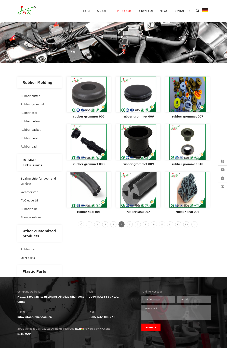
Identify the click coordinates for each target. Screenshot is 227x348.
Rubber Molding (37, 82)
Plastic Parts (34, 271)
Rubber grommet (32, 104)
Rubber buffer (30, 95)
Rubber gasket (31, 129)
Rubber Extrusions (32, 162)
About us (104, 10)
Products (124, 10)
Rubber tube (29, 208)
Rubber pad (29, 146)
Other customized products (39, 233)
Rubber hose (29, 138)
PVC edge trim (31, 200)
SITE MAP (24, 333)
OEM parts (28, 257)
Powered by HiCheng (97, 328)
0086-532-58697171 (104, 296)
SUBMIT (151, 327)
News (164, 10)
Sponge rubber (31, 217)
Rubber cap (28, 249)
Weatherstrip (29, 192)
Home (87, 10)
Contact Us (183, 10)
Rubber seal (29, 112)
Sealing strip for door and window (38, 181)
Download (146, 10)
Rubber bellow (30, 121)
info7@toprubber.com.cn (34, 316)
